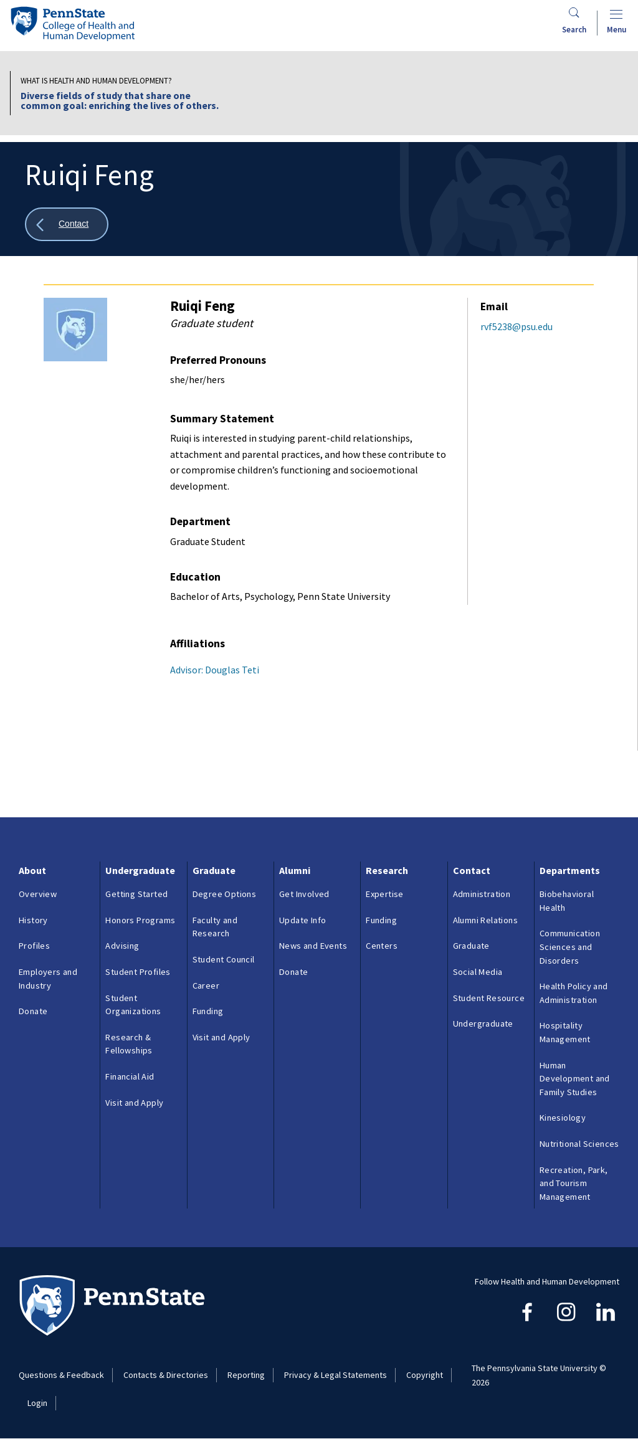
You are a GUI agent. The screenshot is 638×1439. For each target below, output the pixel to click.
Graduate (214, 870)
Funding (208, 1011)
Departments (570, 870)
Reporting (246, 1374)
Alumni (294, 870)
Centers (382, 945)
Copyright (424, 1374)
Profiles (34, 945)
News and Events (313, 945)
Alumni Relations (485, 920)
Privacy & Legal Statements (335, 1374)
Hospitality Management (565, 1032)
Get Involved (304, 894)
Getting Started (136, 894)
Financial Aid (129, 1076)
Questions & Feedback (61, 1374)
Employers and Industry (48, 978)
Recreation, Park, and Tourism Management (574, 1183)
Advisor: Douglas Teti (214, 669)
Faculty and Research (215, 926)
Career (206, 985)
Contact (471, 870)
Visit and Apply (134, 1102)
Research (387, 870)
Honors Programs (140, 920)
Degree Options (225, 894)
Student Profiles (137, 971)
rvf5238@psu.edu (516, 326)
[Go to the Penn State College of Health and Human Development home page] (72, 23)
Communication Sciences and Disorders (570, 947)
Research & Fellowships (128, 1044)
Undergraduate (140, 870)
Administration (482, 894)
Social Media (478, 971)
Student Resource (489, 998)
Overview (38, 894)
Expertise (385, 894)
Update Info (302, 920)
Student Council (224, 959)
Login (37, 1402)
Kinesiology (563, 1117)
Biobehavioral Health (567, 900)
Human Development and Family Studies (575, 1079)
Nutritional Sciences (579, 1143)
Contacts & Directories (165, 1374)
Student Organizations (133, 1004)
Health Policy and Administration (574, 993)
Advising (122, 945)
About (32, 870)
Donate (33, 1011)
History (33, 920)
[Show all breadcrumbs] (66, 224)
